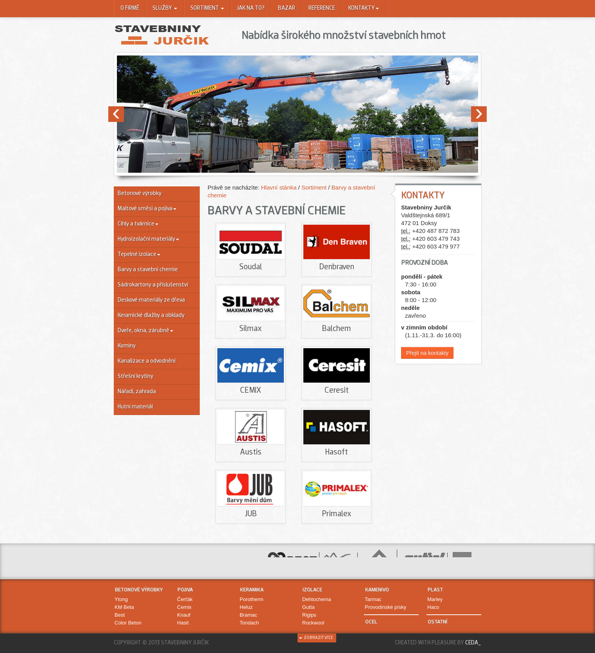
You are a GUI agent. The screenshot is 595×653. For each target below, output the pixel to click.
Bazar (286, 8)
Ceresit (336, 390)
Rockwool (313, 623)
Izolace (312, 590)
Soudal (250, 267)
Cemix (184, 607)
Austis (251, 452)
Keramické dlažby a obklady (151, 315)
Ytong (121, 599)
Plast (435, 590)
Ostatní (437, 622)
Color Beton (128, 623)
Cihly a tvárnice (138, 224)
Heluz (246, 607)
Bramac (248, 615)
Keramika (251, 590)
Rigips (309, 615)
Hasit (183, 623)
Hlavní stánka (279, 187)
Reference (321, 8)
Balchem (336, 329)
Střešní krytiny (135, 376)
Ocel (371, 622)
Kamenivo (377, 590)
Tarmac (373, 599)
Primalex (336, 514)
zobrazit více (316, 638)
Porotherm (251, 599)
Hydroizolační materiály (148, 239)
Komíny (127, 346)
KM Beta (124, 607)
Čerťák (185, 599)
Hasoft (336, 452)
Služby (164, 8)
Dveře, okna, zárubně (145, 331)
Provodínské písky (385, 607)
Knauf (183, 615)
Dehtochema (316, 599)
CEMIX (250, 390)
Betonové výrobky (139, 194)
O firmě (129, 8)
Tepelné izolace (139, 255)
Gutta (308, 607)
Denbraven (336, 267)
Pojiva (185, 590)
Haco (433, 607)
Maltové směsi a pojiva (147, 209)
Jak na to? (251, 8)
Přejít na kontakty (427, 353)
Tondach (249, 623)
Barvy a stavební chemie (148, 270)
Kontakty (363, 8)
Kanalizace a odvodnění (147, 361)
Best (120, 615)
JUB (251, 514)
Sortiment (207, 8)
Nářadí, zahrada (137, 392)
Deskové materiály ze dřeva (151, 300)
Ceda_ (473, 643)
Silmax (250, 329)
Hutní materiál (135, 407)
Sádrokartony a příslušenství (153, 285)
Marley (435, 599)
